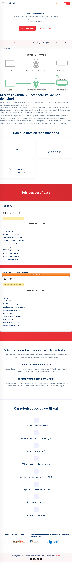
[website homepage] (10, 3)
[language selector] (60, 3)
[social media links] (31, 559)
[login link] (68, 3)
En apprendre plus (44, 28)
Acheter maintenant (36, 224)
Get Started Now (27, 28)
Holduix (57, 556)
